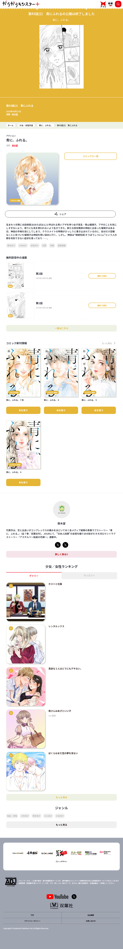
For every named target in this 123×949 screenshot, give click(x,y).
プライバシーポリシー (32, 921)
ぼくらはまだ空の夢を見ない (63, 753)
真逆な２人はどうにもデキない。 (65, 668)
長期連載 (62, 245)
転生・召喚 (12, 815)
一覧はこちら (61, 328)
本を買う (23, 410)
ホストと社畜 (55, 583)
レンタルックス (56, 626)
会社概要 (91, 915)
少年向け (25, 815)
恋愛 (44, 245)
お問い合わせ (91, 921)
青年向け (11, 245)
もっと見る (61, 797)
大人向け (48, 815)
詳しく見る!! (61, 554)
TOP (32, 915)
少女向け (23, 245)
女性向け (34, 245)
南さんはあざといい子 (59, 710)
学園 (52, 245)
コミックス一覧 (91, 156)
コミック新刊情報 (16, 343)
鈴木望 (15, 114)
